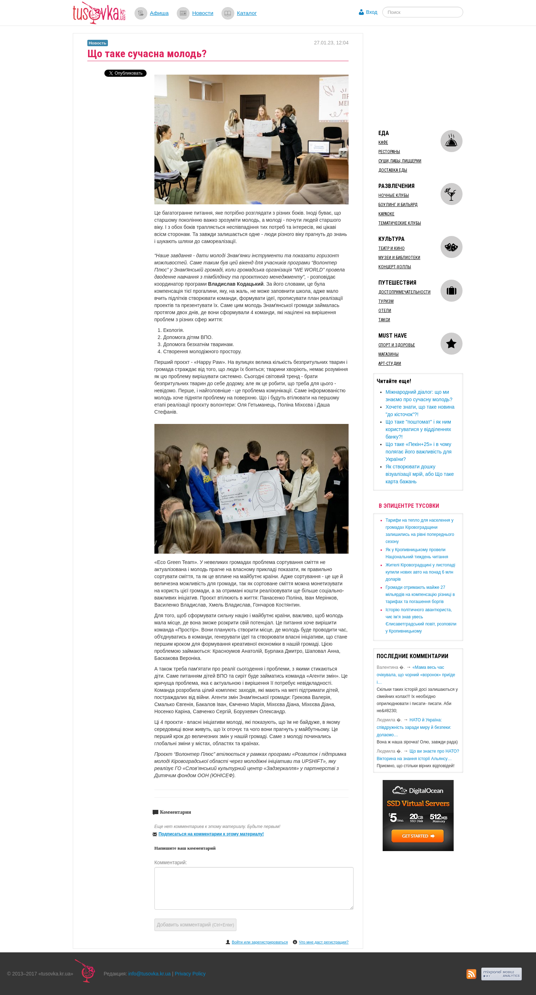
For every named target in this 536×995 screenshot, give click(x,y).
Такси (384, 319)
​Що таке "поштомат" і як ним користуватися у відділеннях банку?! (418, 429)
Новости (202, 13)
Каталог (247, 13)
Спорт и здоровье (396, 345)
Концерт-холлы (394, 266)
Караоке (386, 213)
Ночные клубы (393, 195)
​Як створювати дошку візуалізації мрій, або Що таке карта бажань (419, 474)
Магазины (388, 354)
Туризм (386, 301)
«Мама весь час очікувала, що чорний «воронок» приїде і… (416, 675)
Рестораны (389, 151)
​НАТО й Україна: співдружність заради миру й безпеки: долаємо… (414, 727)
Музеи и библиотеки (399, 257)
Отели (384, 310)
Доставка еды (392, 170)
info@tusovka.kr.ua (149, 974)
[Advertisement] (426, 77)
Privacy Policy (190, 974)
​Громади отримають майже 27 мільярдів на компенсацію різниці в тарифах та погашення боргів (420, 594)
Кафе (383, 142)
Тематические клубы (399, 223)
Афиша (159, 13)
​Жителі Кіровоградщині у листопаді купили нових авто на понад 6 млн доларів (420, 572)
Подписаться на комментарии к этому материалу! (211, 834)
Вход (371, 12)
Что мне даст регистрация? (324, 942)
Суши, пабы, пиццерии (399, 160)
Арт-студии (389, 363)
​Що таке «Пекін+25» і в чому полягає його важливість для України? (418, 451)
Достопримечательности (404, 292)
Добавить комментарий (195, 924)
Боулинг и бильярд (397, 204)
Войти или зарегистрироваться (260, 942)
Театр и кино (391, 248)
